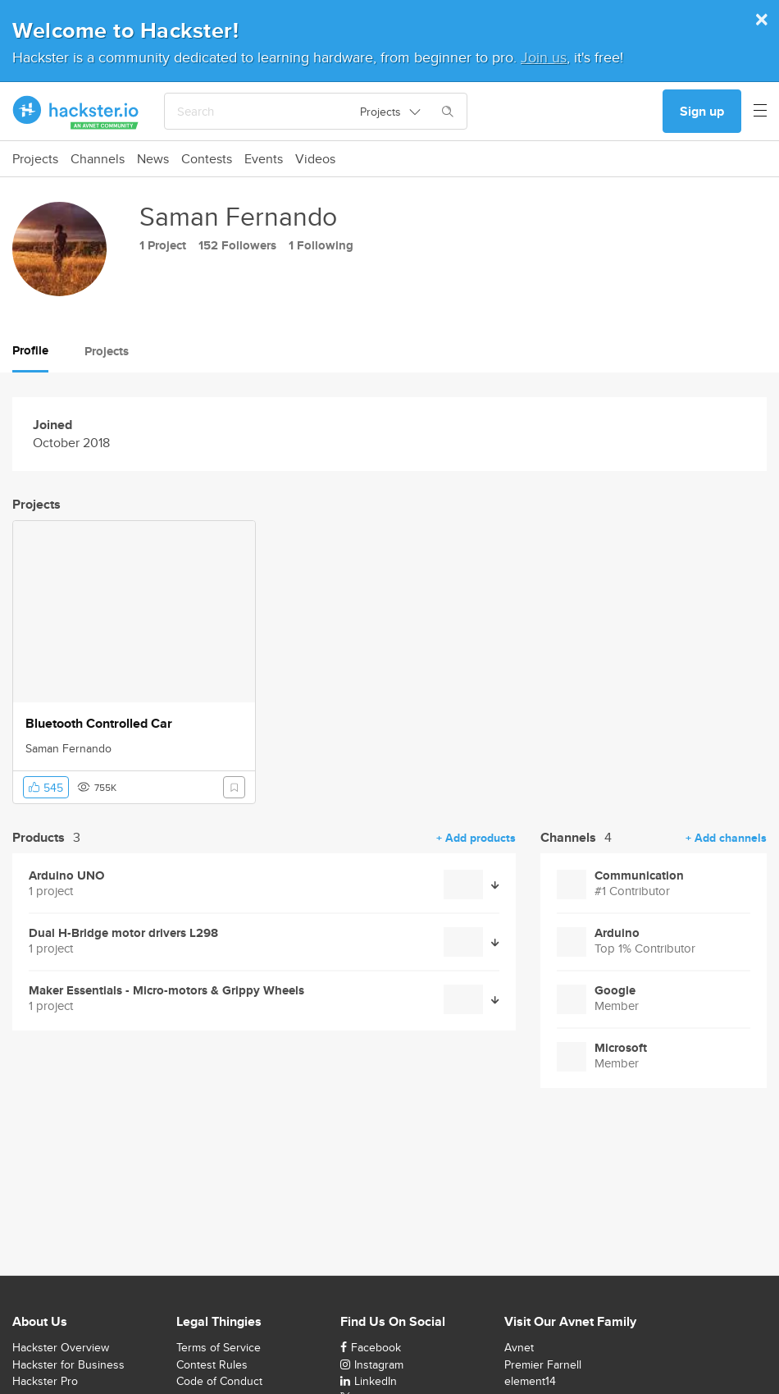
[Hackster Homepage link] (75, 111)
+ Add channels (726, 838)
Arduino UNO (66, 876)
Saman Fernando (68, 748)
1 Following (321, 245)
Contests (206, 159)
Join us (544, 57)
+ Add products (476, 838)
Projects (35, 159)
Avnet (519, 1347)
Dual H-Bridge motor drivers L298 (123, 933)
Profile (30, 350)
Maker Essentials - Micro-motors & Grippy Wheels (166, 991)
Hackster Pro (45, 1381)
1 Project (162, 245)
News (153, 159)
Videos (315, 159)
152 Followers (237, 245)
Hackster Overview (60, 1347)
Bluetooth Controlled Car (98, 724)
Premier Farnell (542, 1364)
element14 (530, 1381)
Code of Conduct (219, 1381)
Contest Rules (212, 1364)
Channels (98, 159)
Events (263, 159)
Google (615, 991)
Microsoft (620, 1048)
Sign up (702, 111)
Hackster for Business (68, 1364)
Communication (639, 876)
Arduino (617, 933)
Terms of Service (218, 1347)
